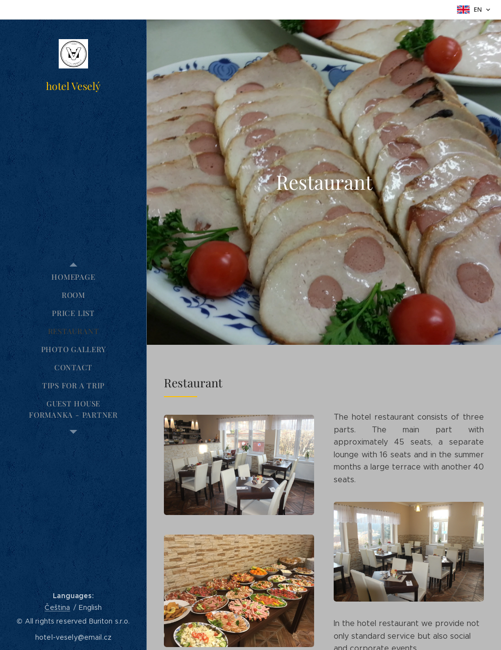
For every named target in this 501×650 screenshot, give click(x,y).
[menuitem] (73, 277)
